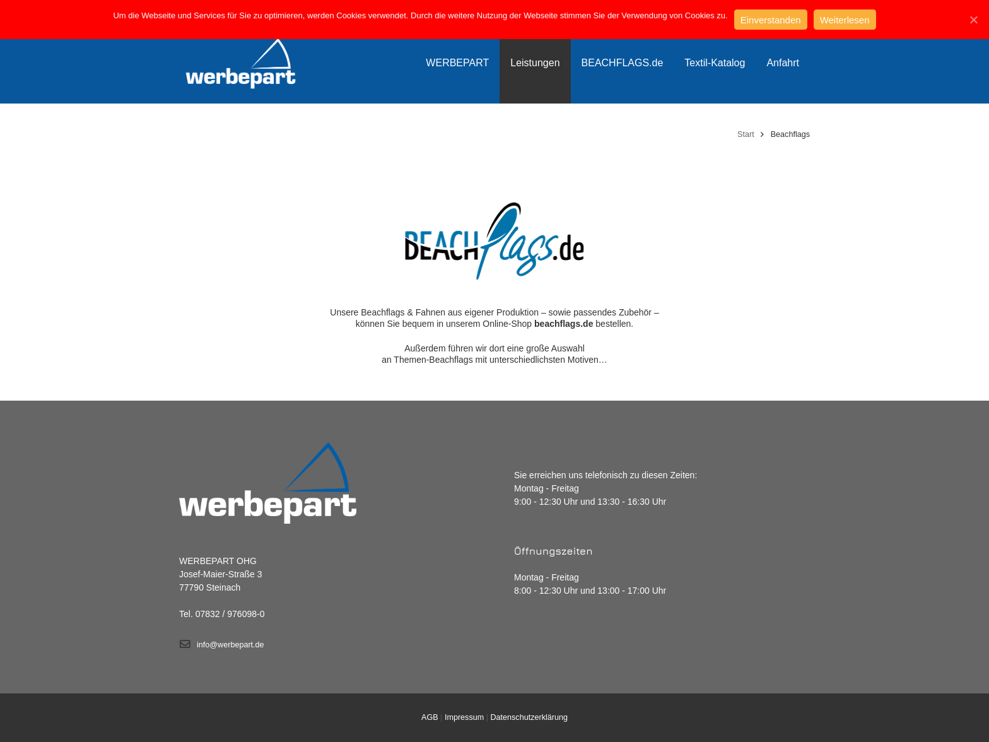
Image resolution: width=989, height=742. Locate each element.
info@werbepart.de (230, 644)
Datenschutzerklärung (529, 717)
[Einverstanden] (973, 19)
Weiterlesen (845, 20)
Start (745, 134)
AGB (429, 717)
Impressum (464, 717)
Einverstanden (770, 20)
